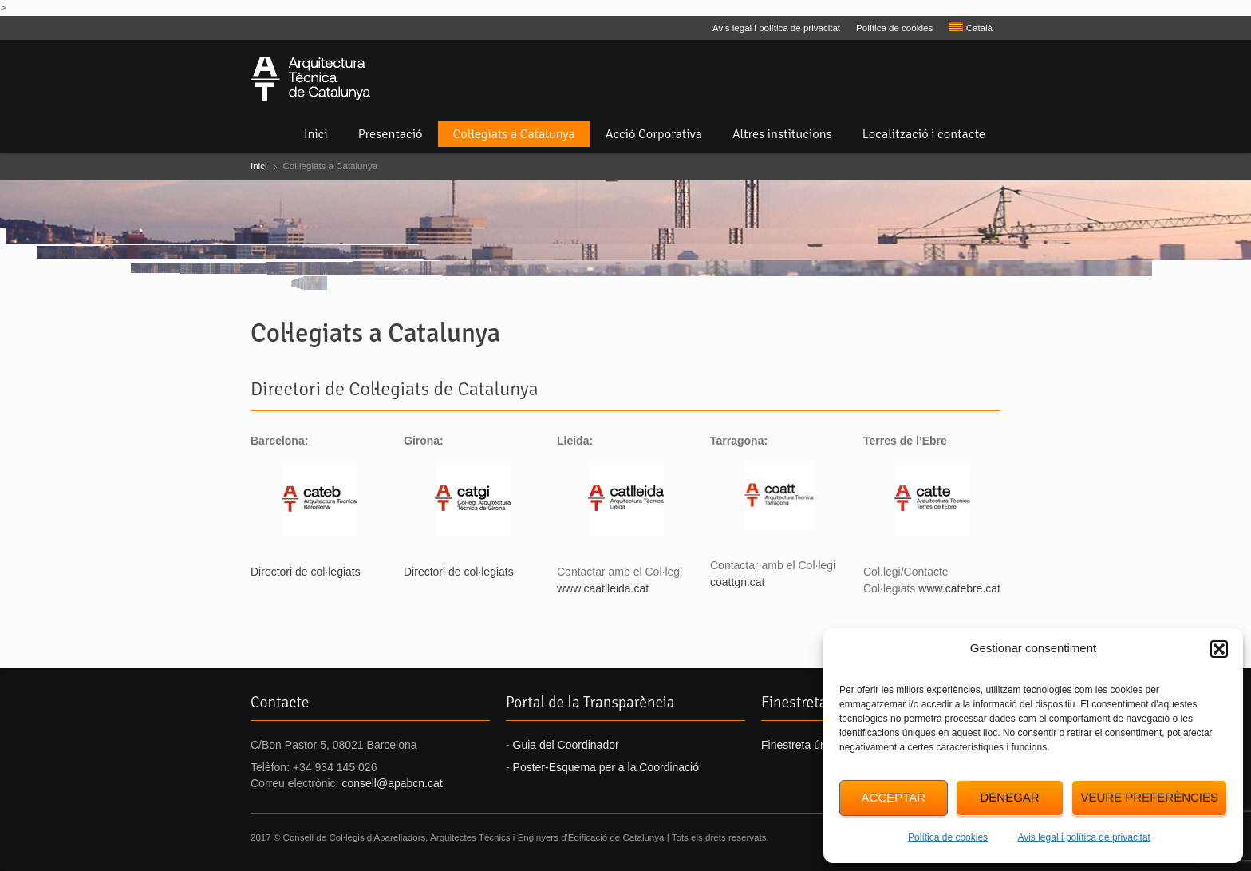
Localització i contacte (923, 134)
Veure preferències (1149, 797)
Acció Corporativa (654, 134)
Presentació (390, 134)
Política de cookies (948, 837)
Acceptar (894, 797)
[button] (1219, 649)
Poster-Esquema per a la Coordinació (606, 767)
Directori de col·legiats (306, 571)
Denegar (1009, 797)
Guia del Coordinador (566, 744)
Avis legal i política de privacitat (1083, 837)
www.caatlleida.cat (603, 588)
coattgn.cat (737, 582)
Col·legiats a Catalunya (514, 134)
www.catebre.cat (959, 588)
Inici (316, 134)
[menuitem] (970, 28)
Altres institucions (782, 134)
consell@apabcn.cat (391, 783)
